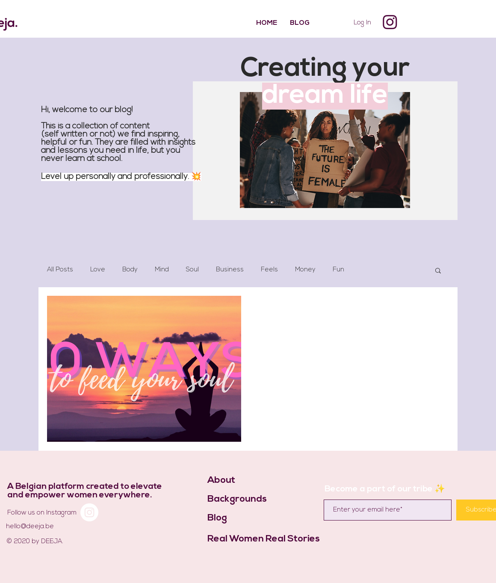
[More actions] (432, 313)
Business (230, 270)
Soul (192, 270)
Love (97, 270)
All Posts (60, 270)
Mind (162, 270)
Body (130, 270)
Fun (338, 270)
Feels (269, 270)
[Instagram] (390, 22)
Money (305, 270)
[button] (438, 271)
